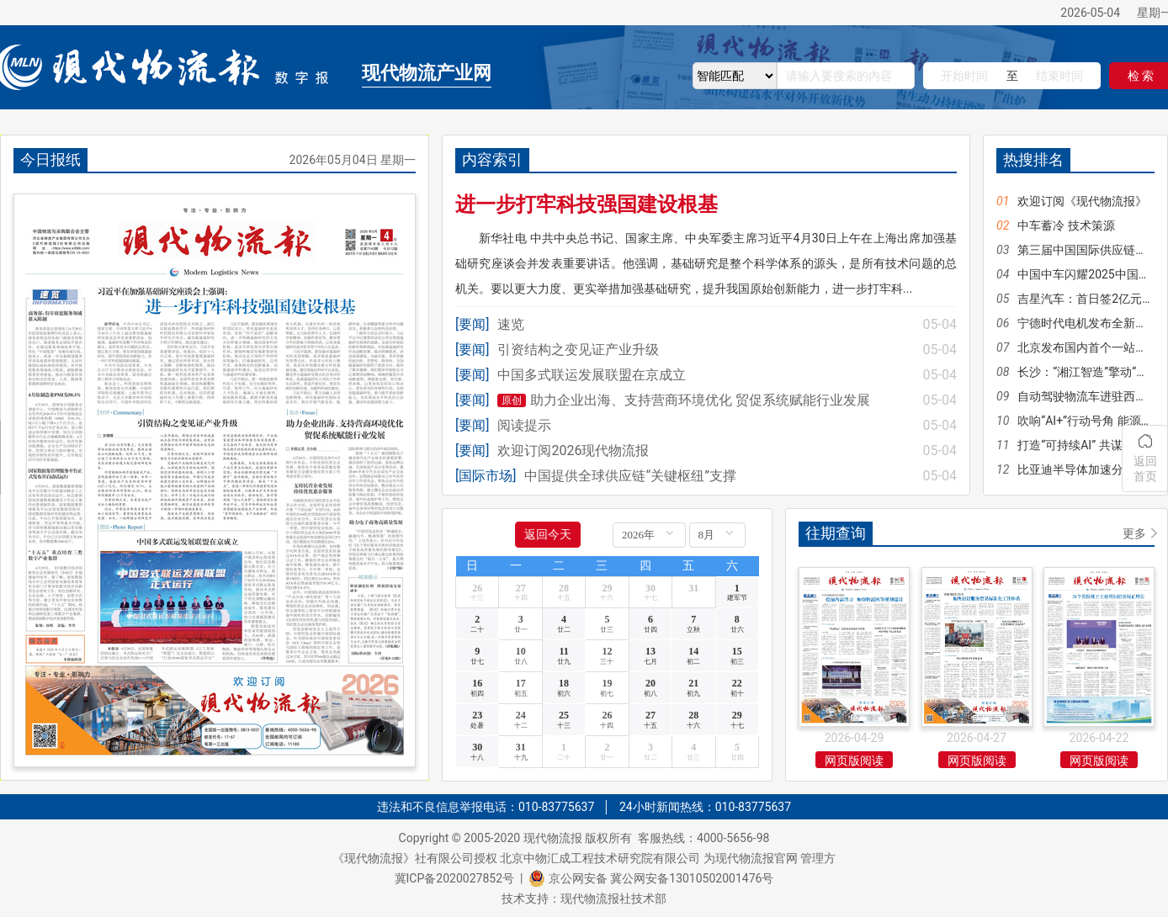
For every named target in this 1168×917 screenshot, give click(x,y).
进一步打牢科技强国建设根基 (586, 204)
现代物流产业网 (426, 72)
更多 (1134, 533)
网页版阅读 (854, 760)
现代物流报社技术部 (613, 898)
